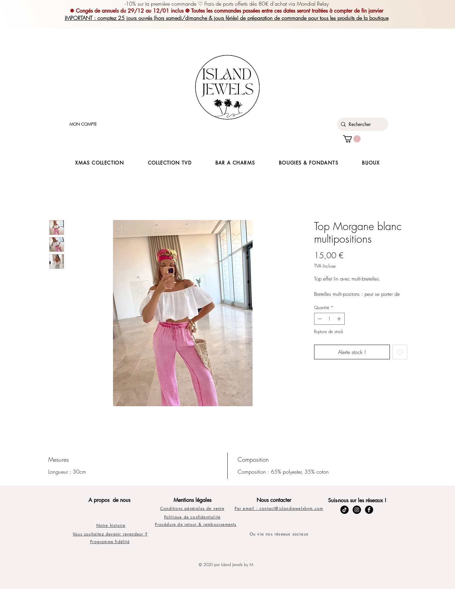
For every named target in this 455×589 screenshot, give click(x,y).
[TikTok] (344, 510)
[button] (352, 139)
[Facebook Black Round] (369, 510)
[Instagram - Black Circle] (357, 510)
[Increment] (340, 318)
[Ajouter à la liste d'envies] (400, 352)
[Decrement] (319, 318)
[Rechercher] (361, 124)
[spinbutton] (329, 318)
